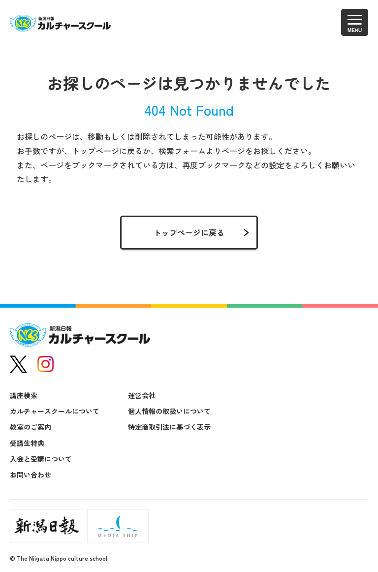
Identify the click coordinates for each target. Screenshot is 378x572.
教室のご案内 (30, 427)
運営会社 (142, 395)
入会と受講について (41, 459)
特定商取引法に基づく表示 (169, 427)
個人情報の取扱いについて (169, 411)
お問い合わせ (30, 474)
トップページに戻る (189, 232)
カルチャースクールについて (54, 411)
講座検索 (23, 395)
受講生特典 (27, 443)
